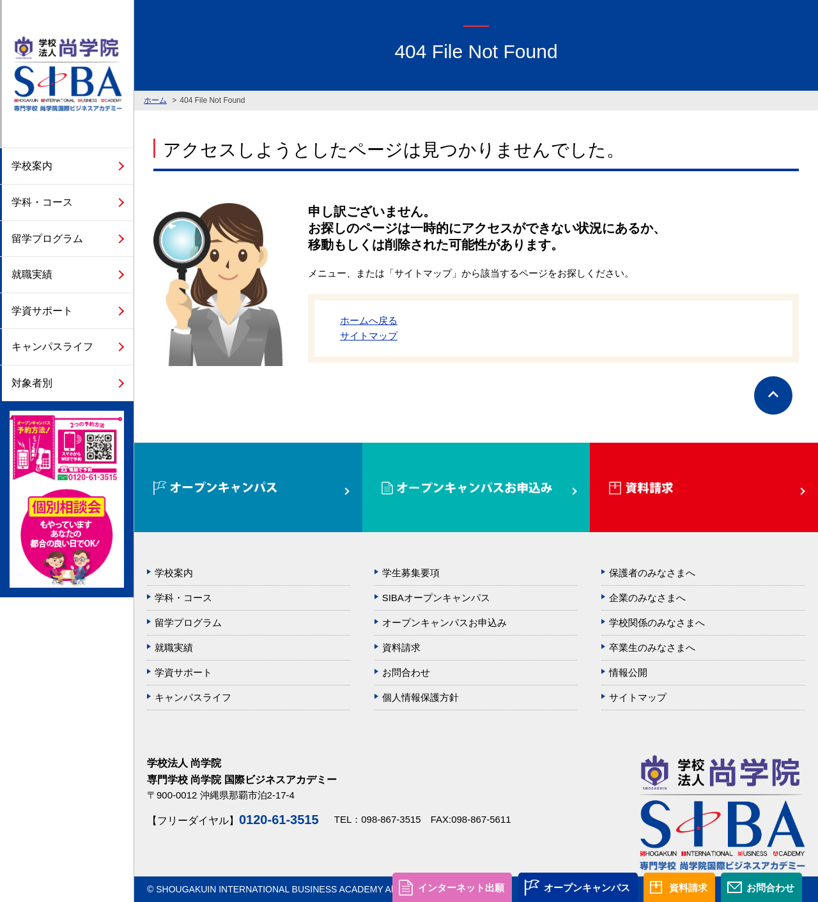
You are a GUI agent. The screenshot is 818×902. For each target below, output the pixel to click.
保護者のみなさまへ (652, 572)
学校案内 (32, 165)
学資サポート (42, 310)
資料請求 (688, 887)
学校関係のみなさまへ (657, 622)
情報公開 (628, 672)
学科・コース (42, 202)
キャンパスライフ (52, 346)
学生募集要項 (411, 572)
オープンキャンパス (587, 887)
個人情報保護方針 (420, 697)
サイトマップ (368, 335)
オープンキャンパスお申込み (444, 622)
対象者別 (32, 383)
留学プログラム (47, 238)
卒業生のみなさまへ (652, 647)
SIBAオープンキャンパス (436, 597)
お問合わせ (770, 887)
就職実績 (32, 274)
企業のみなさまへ (647, 597)
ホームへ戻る (368, 320)
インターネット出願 (461, 887)
